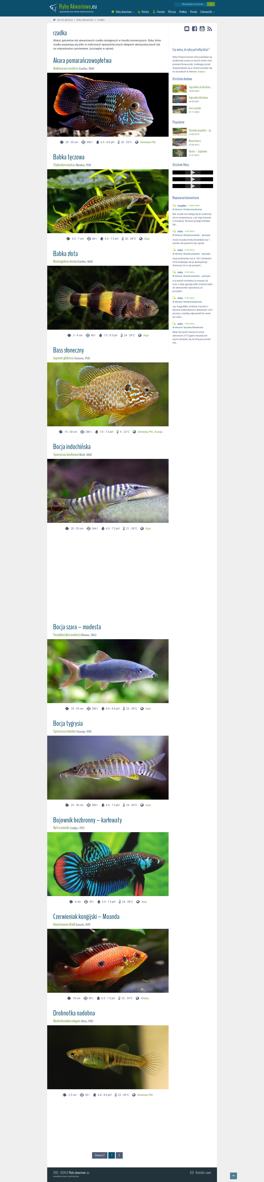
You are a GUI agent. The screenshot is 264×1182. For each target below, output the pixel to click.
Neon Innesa (195, 140)
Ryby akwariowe (77, 1172)
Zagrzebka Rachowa (198, 97)
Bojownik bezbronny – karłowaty (87, 820)
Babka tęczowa (69, 157)
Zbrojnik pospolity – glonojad (201, 130)
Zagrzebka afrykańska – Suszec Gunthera (201, 86)
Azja (147, 238)
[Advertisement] (107, 575)
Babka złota (65, 254)
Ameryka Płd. (148, 142)
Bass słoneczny (68, 350)
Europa (159, 431)
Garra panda (195, 107)
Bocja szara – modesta (77, 627)
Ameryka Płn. (146, 431)
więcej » (202, 71)
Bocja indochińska (72, 447)
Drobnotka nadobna (74, 1013)
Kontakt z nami (203, 1172)
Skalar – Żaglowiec (198, 151)
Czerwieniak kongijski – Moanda (86, 917)
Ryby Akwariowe (75, 6)
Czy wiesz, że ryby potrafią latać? (191, 49)
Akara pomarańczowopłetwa (82, 60)
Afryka (145, 998)
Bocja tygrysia (68, 723)
